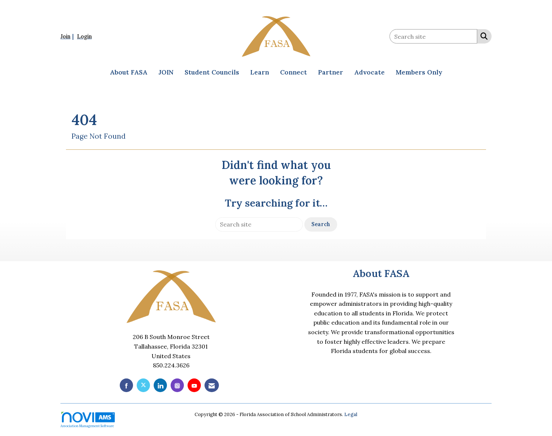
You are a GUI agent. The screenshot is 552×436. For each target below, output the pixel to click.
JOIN (166, 72)
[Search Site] (482, 35)
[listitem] (68, 36)
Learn (259, 72)
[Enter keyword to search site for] (433, 36)
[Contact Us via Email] (212, 385)
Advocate (369, 72)
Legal (350, 414)
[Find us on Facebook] (126, 385)
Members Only (419, 72)
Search (320, 224)
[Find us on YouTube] (194, 385)
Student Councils (212, 72)
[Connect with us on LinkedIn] (160, 385)
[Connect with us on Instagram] (177, 385)
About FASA (128, 72)
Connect (293, 72)
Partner (330, 72)
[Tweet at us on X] (143, 385)
